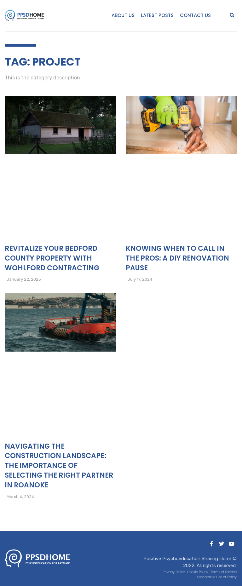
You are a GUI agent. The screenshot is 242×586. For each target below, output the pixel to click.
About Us (123, 15)
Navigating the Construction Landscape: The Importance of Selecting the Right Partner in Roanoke (59, 465)
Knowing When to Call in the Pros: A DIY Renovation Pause (177, 258)
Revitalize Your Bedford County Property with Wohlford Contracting (52, 258)
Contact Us (195, 15)
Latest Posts (157, 15)
